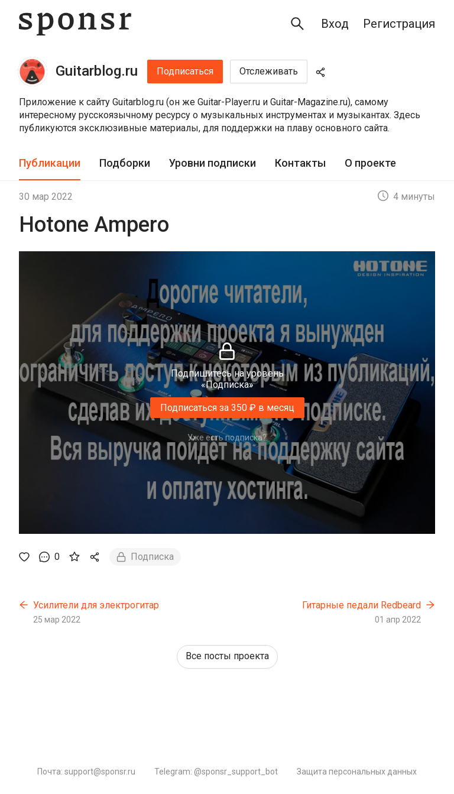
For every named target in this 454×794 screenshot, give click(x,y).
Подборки (124, 163)
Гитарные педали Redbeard (361, 605)
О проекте (370, 163)
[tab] (49, 163)
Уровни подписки (212, 163)
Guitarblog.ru (97, 71)
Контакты (300, 163)
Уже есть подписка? (227, 437)
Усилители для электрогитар (96, 605)
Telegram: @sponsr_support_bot (216, 771)
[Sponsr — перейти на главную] (75, 23)
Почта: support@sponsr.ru (86, 771)
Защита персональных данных (357, 771)
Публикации (49, 163)
